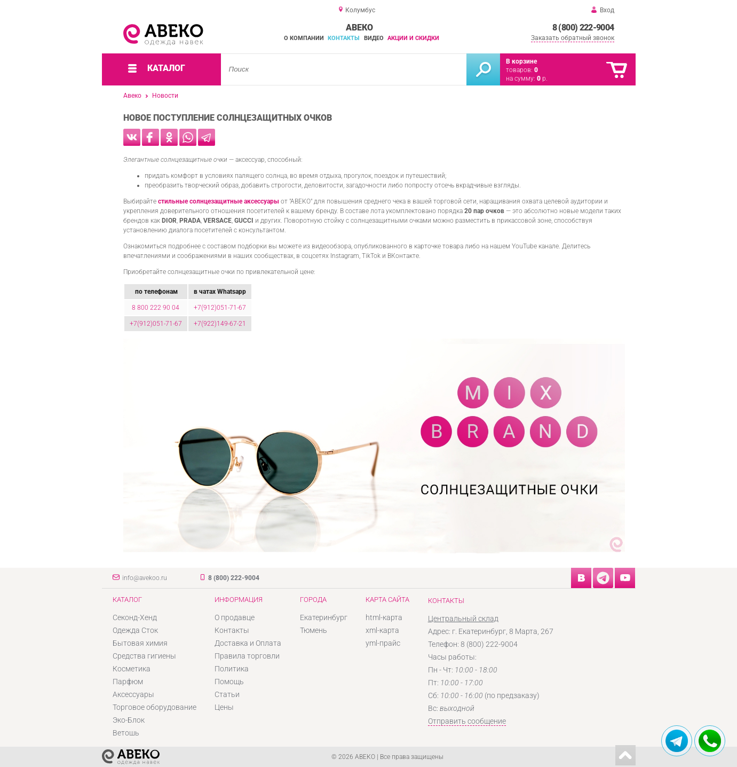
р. (542, 78)
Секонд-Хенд (135, 617)
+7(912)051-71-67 (220, 307)
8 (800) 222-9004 (583, 27)
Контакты (344, 38)
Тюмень (313, 630)
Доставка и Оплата (248, 643)
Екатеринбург (323, 617)
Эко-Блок (129, 720)
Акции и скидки (413, 38)
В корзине (521, 61)
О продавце (235, 617)
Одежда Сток (135, 630)
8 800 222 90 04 (155, 307)
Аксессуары (133, 694)
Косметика (131, 668)
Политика (232, 668)
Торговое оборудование (154, 707)
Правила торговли (247, 656)
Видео (374, 38)
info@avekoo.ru (144, 578)
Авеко (132, 95)
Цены (224, 707)
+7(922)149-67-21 (220, 323)
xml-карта (382, 630)
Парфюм (128, 681)
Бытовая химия (140, 643)
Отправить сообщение (467, 721)
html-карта (384, 617)
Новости (165, 95)
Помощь (229, 681)
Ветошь (126, 733)
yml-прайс (383, 643)
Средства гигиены (144, 656)
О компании (304, 38)
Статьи (227, 694)
